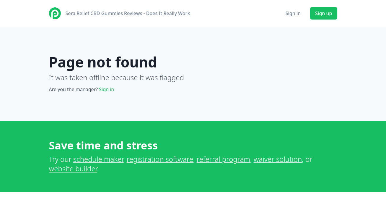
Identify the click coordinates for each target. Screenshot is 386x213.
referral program (223, 159)
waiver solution (278, 159)
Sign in (293, 13)
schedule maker (98, 159)
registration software (160, 159)
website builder (73, 168)
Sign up (323, 13)
